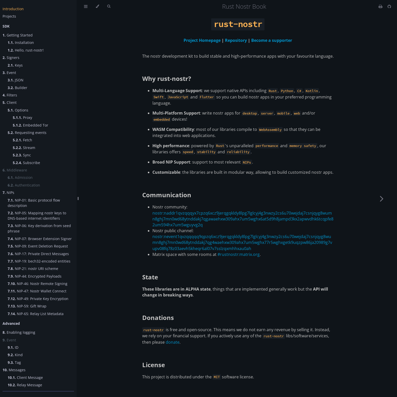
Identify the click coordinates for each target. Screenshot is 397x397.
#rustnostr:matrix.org (239, 254)
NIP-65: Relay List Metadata (36, 313)
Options (18, 110)
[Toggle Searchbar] (108, 6)
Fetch (22, 140)
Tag (14, 362)
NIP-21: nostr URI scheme (33, 268)
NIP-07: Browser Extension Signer (40, 238)
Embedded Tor (30, 125)
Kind (15, 354)
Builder (17, 87)
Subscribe (26, 162)
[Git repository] (389, 6)
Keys (15, 65)
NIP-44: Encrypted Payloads (35, 276)
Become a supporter (271, 40)
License (153, 365)
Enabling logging (19, 332)
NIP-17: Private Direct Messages (38, 253)
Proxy (22, 117)
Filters (10, 95)
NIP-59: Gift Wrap (27, 306)
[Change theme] (97, 6)
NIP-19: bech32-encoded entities (39, 261)
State (150, 277)
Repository (236, 40)
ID (13, 347)
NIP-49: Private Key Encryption (38, 298)
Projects (9, 16)
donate (172, 342)
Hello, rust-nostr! (26, 50)
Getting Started (18, 35)
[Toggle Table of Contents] (86, 6)
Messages (14, 369)
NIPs (8, 192)
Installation (21, 42)
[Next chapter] (381, 198)
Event (9, 72)
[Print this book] (381, 6)
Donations (158, 317)
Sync (22, 155)
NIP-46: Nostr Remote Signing (37, 283)
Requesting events (27, 132)
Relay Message (25, 384)
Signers (11, 57)
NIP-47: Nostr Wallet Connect (37, 291)
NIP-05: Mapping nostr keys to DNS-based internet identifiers (37, 215)
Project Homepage (202, 40)
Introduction (13, 8)
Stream (24, 147)
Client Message (25, 377)
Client (10, 102)
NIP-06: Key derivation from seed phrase (39, 228)
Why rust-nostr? (166, 78)
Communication (166, 195)
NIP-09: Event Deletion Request (38, 246)
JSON (15, 80)
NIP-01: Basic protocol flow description (34, 203)
